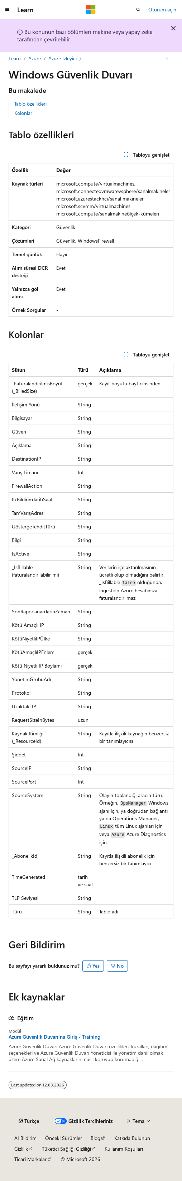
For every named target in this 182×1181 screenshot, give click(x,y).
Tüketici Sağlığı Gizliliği (66, 1148)
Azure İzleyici (62, 58)
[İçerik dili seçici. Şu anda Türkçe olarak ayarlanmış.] (28, 1121)
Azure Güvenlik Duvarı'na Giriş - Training (54, 1037)
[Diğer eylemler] (167, 58)
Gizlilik (21, 1148)
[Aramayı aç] (138, 9)
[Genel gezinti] (7, 9)
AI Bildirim (25, 1138)
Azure (34, 58)
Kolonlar (23, 113)
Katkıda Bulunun (132, 1138)
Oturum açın (162, 9)
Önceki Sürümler (63, 1138)
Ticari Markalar (30, 1159)
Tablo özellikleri (30, 103)
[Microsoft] (91, 9)
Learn (15, 58)
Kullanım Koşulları (124, 1148)
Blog (95, 1138)
